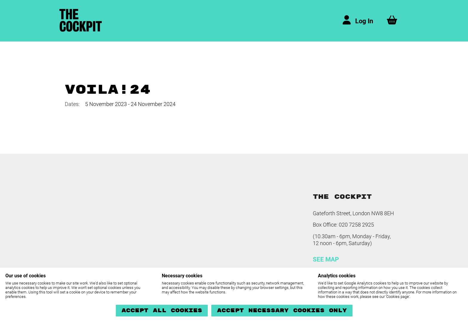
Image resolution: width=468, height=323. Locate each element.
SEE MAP (326, 259)
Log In (364, 21)
